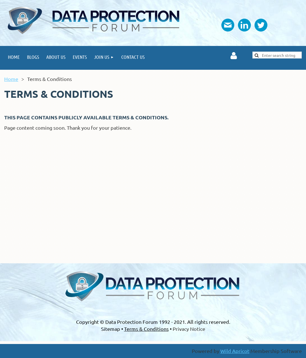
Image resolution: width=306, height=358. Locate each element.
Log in (234, 56)
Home (11, 79)
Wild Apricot (234, 351)
